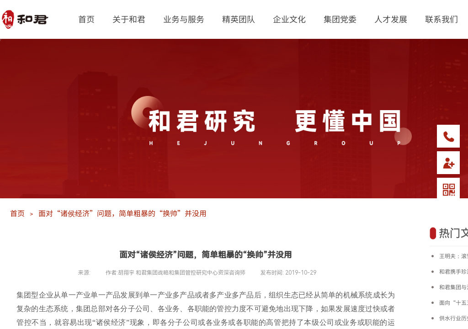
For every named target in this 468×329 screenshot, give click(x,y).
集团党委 (340, 19)
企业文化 (289, 19)
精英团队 (238, 19)
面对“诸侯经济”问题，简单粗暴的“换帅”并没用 (122, 212)
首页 (86, 19)
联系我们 (441, 19)
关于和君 (128, 19)
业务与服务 (183, 19)
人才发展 (390, 19)
